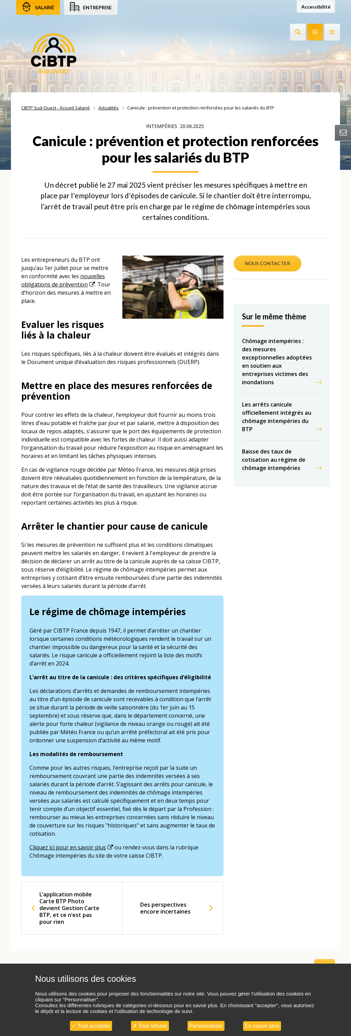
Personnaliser (206, 1026)
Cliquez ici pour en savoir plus (67, 847)
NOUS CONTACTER (267, 263)
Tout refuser (150, 1026)
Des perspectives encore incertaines (165, 908)
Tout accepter (91, 1026)
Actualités (108, 108)
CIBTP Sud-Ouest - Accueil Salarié (55, 108)
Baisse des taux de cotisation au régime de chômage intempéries (273, 460)
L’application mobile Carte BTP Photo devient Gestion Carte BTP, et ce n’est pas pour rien (69, 908)
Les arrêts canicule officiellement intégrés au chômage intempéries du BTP (276, 417)
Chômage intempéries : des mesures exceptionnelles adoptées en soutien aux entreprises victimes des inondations (277, 361)
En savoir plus (262, 1026)
